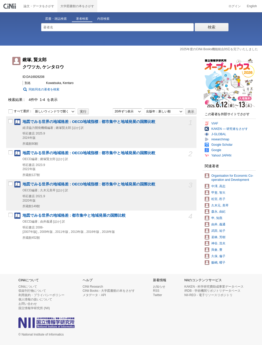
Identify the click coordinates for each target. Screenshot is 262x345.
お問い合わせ (27, 304)
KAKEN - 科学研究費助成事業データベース (214, 286)
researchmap (220, 139)
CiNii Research (93, 286)
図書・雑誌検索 (56, 18)
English (252, 6)
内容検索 (103, 18)
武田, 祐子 (218, 231)
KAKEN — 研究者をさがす (229, 129)
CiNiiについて (27, 286)
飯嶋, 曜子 (218, 262)
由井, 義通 (218, 224)
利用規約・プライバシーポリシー (41, 295)
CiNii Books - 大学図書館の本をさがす (109, 290)
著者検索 (82, 18)
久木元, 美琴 (219, 205)
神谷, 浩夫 (218, 243)
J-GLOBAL (218, 134)
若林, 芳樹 (218, 237)
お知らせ (159, 286)
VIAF (214, 123)
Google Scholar (222, 145)
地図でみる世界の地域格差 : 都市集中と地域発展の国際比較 (74, 215)
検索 (211, 27)
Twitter (157, 295)
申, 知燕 (216, 218)
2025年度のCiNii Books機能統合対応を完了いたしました (219, 49)
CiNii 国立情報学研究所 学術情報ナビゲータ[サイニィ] (10, 6)
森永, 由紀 (218, 211)
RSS (156, 290)
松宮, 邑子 (218, 199)
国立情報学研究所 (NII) (34, 308)
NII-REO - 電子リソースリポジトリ (208, 295)
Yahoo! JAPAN (221, 155)
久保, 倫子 (218, 256)
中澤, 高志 (218, 186)
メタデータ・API (94, 295)
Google (216, 150)
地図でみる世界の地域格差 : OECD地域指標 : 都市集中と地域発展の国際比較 (89, 122)
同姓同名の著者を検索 (44, 89)
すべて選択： (20, 111)
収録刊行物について (32, 290)
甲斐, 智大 (218, 192)
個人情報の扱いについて (35, 299)
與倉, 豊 (216, 250)
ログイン (234, 6)
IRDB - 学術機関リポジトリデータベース (212, 290)
